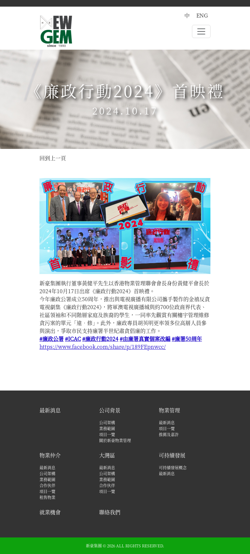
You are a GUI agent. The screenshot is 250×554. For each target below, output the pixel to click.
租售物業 (47, 497)
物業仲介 (50, 455)
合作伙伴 (47, 485)
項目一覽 (107, 434)
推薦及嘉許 (169, 434)
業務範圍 (107, 428)
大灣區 (107, 455)
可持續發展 (172, 455)
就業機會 (50, 512)
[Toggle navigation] (201, 31)
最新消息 (50, 410)
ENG (202, 15)
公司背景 (109, 410)
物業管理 (169, 410)
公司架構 (107, 422)
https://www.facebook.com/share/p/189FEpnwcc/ (102, 346)
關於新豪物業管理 (115, 440)
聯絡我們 (109, 512)
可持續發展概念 (173, 467)
